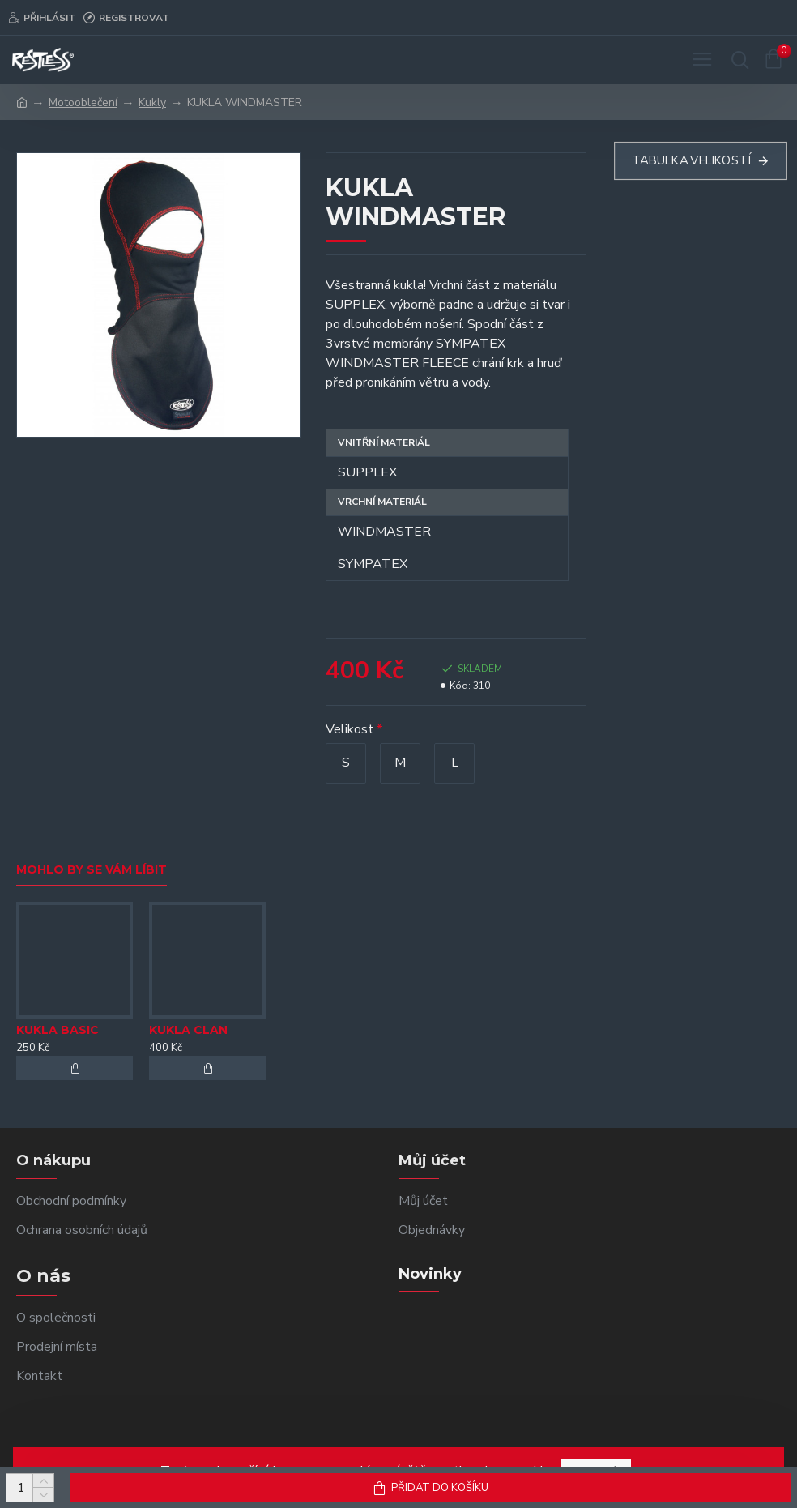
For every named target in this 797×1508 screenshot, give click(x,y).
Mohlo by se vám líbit (91, 870)
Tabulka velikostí (690, 160)
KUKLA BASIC (57, 1030)
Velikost (349, 729)
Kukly (152, 102)
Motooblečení (83, 102)
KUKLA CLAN (188, 1030)
